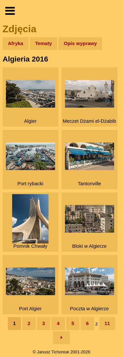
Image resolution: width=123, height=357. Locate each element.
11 (107, 323)
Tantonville (89, 164)
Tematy (43, 43)
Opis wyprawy (80, 43)
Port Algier (30, 289)
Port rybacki (30, 164)
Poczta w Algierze (89, 289)
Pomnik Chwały (30, 221)
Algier (30, 102)
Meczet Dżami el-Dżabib (89, 102)
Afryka (15, 43)
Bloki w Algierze (89, 227)
